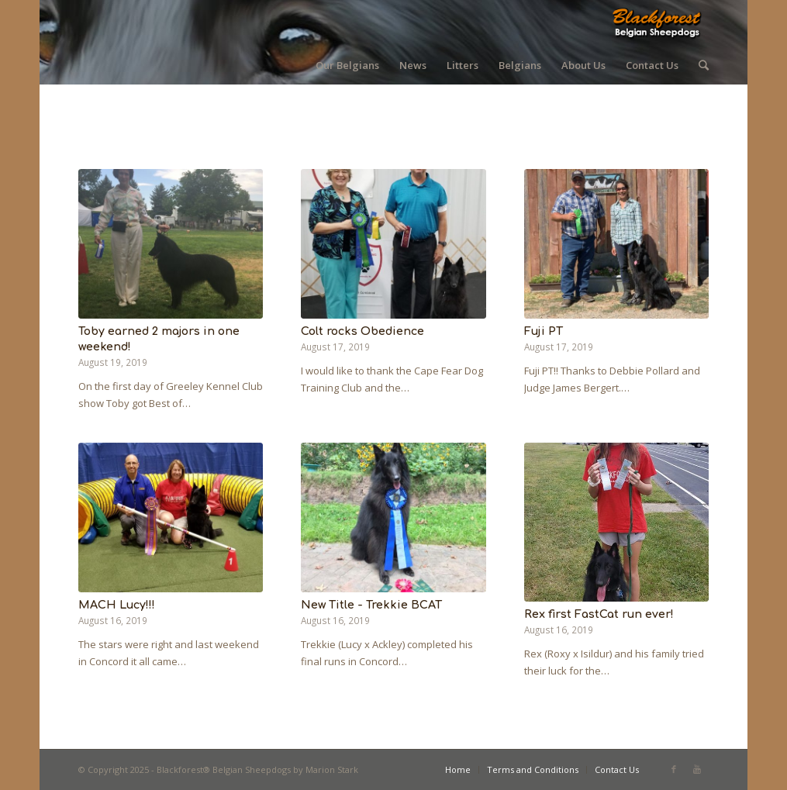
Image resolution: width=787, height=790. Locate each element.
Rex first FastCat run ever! (599, 614)
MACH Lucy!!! (116, 605)
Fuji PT (543, 331)
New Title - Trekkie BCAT (371, 605)
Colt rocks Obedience (362, 331)
